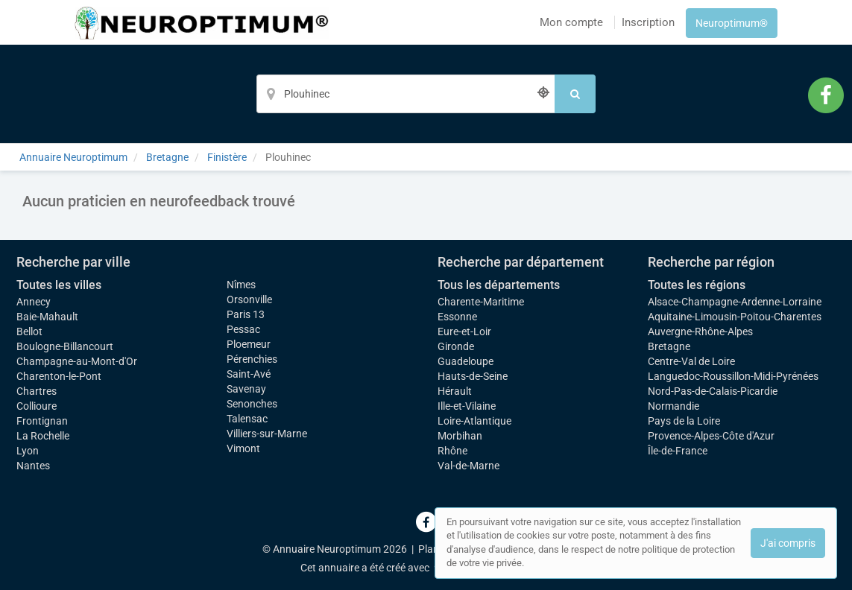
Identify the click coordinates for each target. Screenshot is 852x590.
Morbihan (460, 436)
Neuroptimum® (731, 23)
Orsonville (249, 299)
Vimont (243, 448)
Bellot (29, 331)
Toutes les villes (58, 285)
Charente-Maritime (481, 302)
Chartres (36, 391)
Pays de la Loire (684, 421)
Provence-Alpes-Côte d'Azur (711, 436)
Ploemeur (249, 344)
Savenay (246, 389)
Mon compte (571, 22)
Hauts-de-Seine (473, 376)
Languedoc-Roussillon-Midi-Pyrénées (733, 376)
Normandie (673, 406)
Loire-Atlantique (474, 421)
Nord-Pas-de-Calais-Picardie (712, 391)
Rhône (452, 451)
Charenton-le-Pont (58, 376)
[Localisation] (405, 93)
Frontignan (42, 421)
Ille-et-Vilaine (467, 406)
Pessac (243, 329)
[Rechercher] (575, 93)
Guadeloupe (465, 361)
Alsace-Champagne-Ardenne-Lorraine (734, 302)
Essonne (457, 317)
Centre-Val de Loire (691, 361)
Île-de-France (677, 451)
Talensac (247, 419)
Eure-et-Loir (464, 331)
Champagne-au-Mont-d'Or (76, 361)
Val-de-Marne (468, 466)
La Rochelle (42, 436)
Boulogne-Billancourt (64, 346)
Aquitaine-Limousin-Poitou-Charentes (734, 317)
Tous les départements (499, 285)
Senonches (252, 404)
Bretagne (669, 346)
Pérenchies (252, 359)
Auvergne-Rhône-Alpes (700, 331)
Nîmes (241, 285)
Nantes (33, 466)
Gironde (456, 346)
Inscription (648, 22)
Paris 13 (246, 314)
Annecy (33, 302)
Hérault (455, 391)
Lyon (27, 451)
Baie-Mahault (47, 317)
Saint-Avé (249, 374)
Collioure (36, 406)
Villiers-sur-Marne (267, 434)
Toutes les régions (696, 285)
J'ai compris (787, 543)
